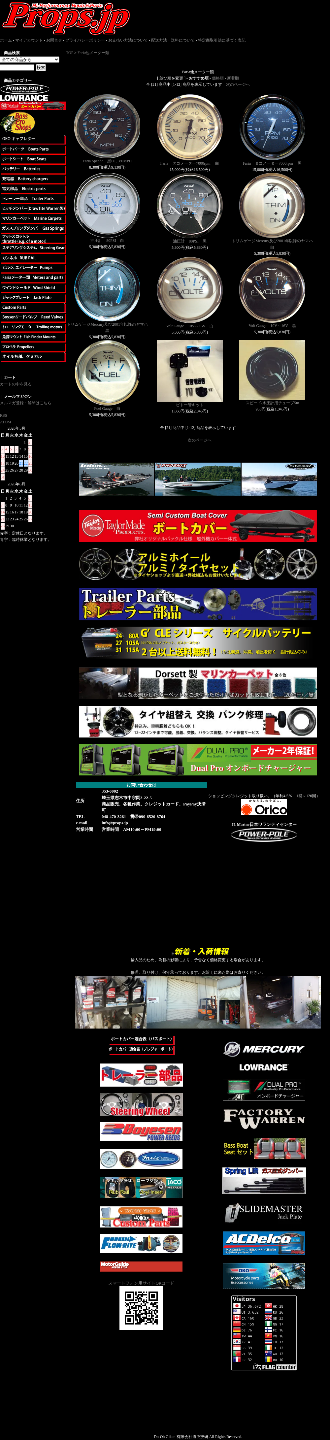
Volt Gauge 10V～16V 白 (189, 326)
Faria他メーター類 (94, 52)
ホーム (6, 40)
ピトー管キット (190, 405)
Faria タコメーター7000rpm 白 (189, 163)
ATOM (5, 422)
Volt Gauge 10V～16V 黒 (272, 325)
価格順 (218, 78)
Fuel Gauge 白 (107, 408)
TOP (69, 52)
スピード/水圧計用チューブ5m (272, 403)
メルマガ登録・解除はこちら (25, 403)
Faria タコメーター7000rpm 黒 (272, 163)
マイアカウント (29, 40)
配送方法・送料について (173, 40)
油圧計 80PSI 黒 (189, 241)
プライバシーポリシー (85, 40)
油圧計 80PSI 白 (107, 240)
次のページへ (238, 84)
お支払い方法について (128, 40)
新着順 (233, 78)
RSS (3, 415)
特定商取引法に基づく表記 (222, 40)
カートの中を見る (16, 384)
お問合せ (54, 40)
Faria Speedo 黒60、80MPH (107, 161)
